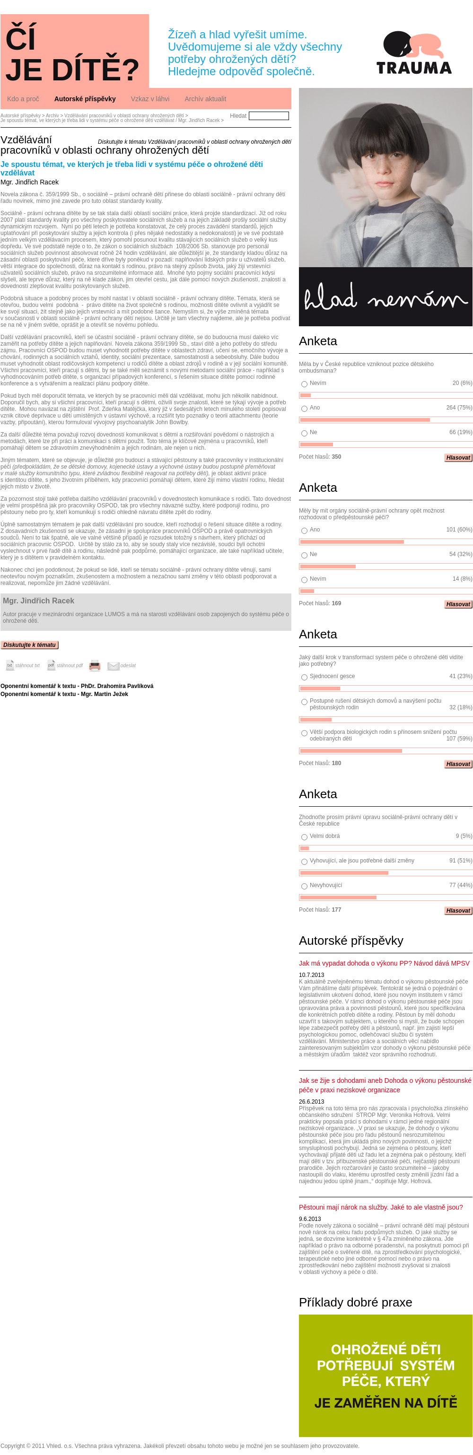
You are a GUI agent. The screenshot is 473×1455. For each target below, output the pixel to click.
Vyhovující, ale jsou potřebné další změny (362, 860)
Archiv (52, 115)
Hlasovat (458, 457)
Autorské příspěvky (20, 115)
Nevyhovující (326, 885)
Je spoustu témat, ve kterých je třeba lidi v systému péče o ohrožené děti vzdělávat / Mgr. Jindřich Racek (110, 120)
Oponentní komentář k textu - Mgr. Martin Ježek (64, 694)
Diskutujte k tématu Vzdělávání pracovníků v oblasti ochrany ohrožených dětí (194, 142)
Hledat (238, 116)
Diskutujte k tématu (29, 645)
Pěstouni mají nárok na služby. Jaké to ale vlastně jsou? (381, 1207)
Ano (315, 407)
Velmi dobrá (325, 836)
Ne (313, 432)
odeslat (121, 665)
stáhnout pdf (63, 665)
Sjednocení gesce (332, 676)
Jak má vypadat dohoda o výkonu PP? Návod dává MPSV (384, 963)
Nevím (318, 383)
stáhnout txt (21, 665)
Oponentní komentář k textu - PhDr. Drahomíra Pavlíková (76, 686)
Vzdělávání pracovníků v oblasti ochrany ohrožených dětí (124, 115)
